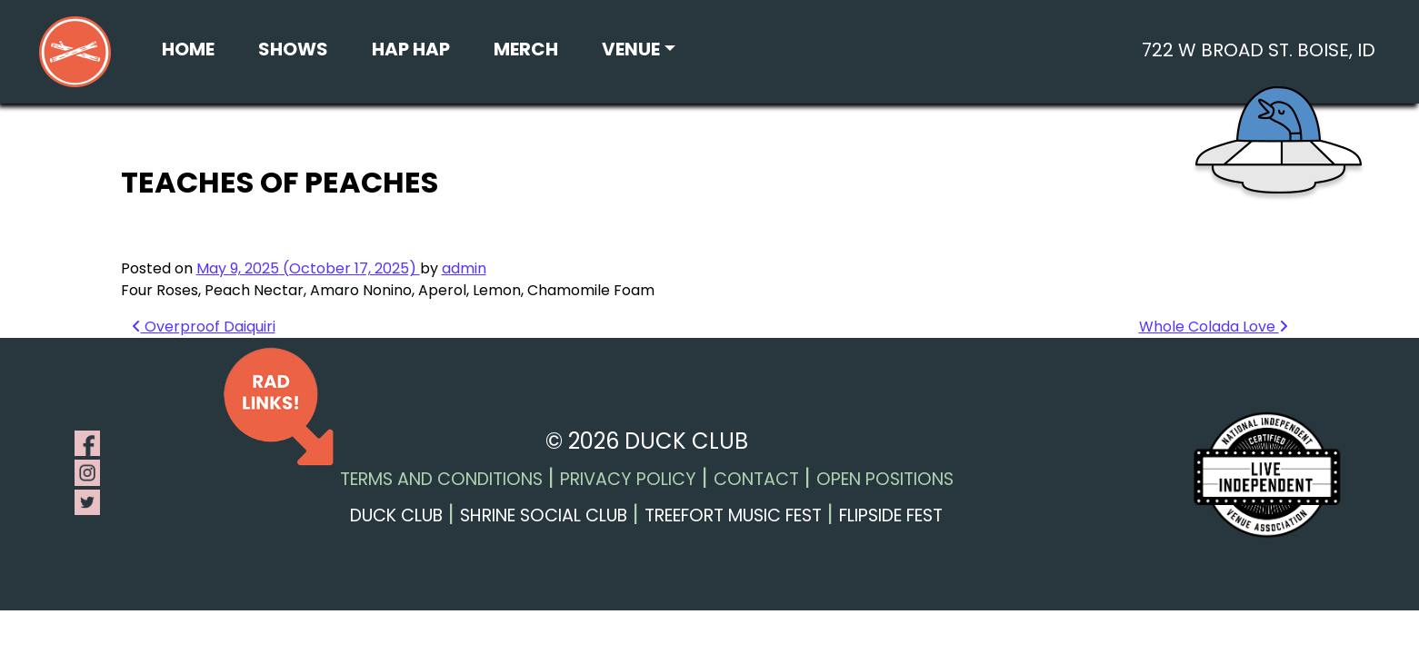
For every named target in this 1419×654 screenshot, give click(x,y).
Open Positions (885, 479)
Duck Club (396, 515)
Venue (631, 49)
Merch (526, 49)
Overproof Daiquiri (203, 326)
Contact (756, 479)
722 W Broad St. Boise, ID (1258, 50)
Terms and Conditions (441, 479)
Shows (293, 49)
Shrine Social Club (543, 515)
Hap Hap (411, 49)
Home (188, 49)
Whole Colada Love (1213, 326)
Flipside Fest (891, 515)
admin (464, 268)
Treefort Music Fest (733, 515)
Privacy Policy (628, 479)
